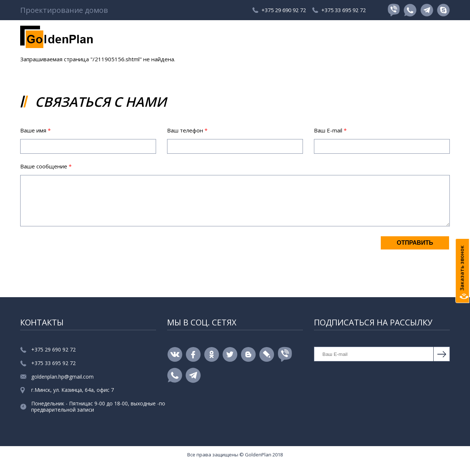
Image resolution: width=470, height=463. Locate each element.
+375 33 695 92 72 (341, 10)
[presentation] (76, 250)
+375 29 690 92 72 (269, 10)
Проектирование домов (64, 10)
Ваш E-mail (330, 130)
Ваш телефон (187, 130)
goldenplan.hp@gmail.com (62, 377)
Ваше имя (35, 130)
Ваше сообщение (46, 166)
